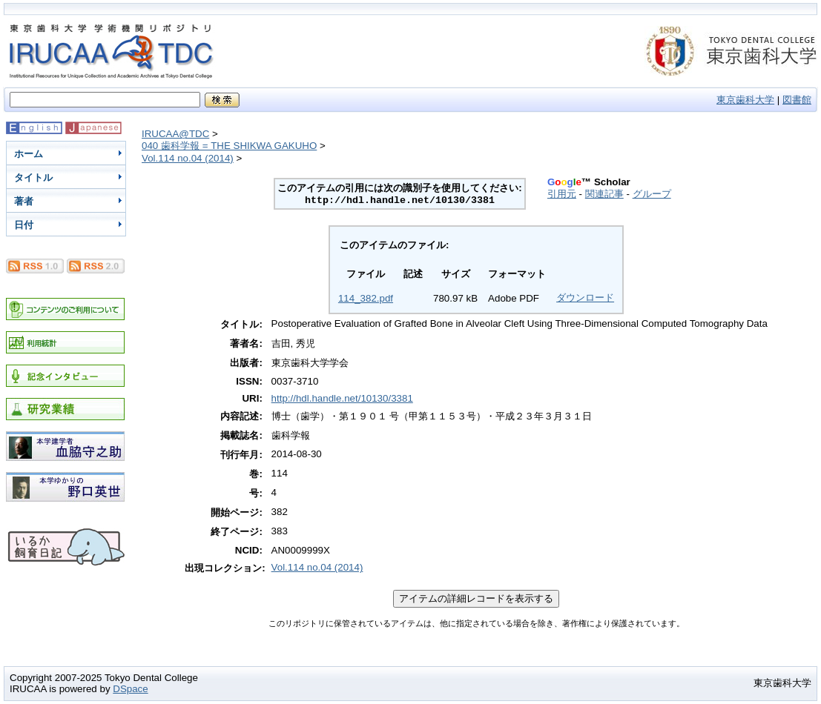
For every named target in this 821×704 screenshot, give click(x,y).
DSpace (130, 688)
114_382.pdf (365, 298)
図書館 (796, 99)
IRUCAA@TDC (175, 133)
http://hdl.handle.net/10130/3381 (342, 398)
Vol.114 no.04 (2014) (188, 158)
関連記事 (604, 193)
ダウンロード (585, 297)
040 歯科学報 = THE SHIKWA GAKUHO (229, 145)
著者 (23, 201)
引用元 (561, 193)
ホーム (28, 153)
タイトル (33, 177)
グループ (652, 193)
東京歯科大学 (745, 99)
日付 (23, 224)
